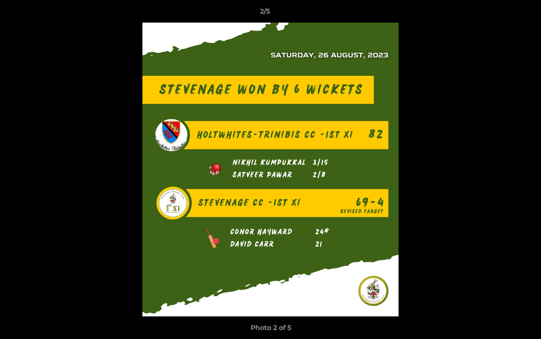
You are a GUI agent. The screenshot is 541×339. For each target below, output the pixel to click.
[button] (501, 13)
